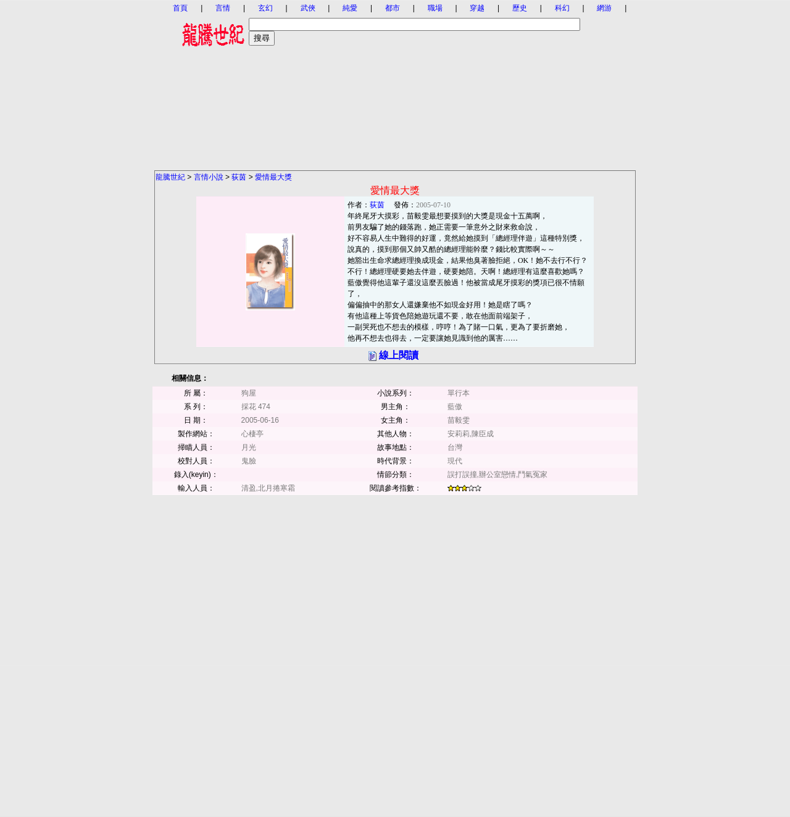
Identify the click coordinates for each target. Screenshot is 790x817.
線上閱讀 (398, 355)
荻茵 (238, 177)
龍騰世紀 (170, 177)
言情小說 (208, 177)
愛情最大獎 (273, 177)
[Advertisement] (395, 83)
